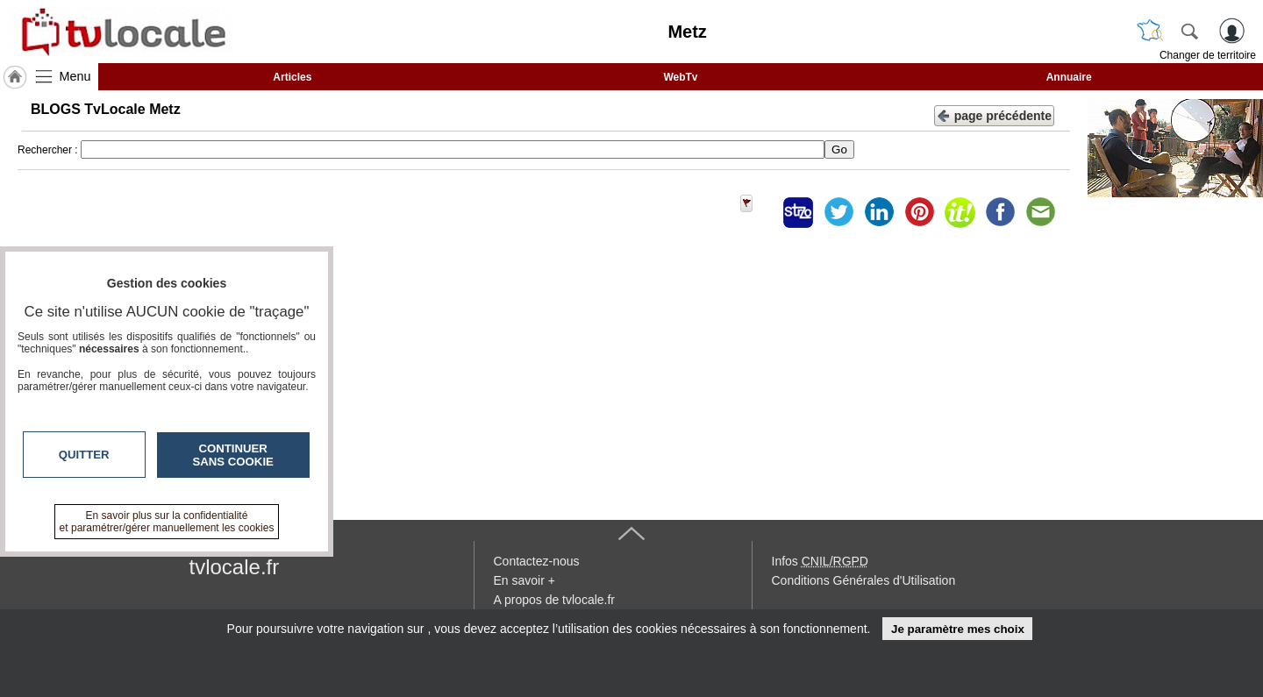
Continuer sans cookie (233, 455)
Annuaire (1069, 77)
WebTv (680, 77)
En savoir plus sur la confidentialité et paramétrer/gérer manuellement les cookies (167, 521)
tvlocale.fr (234, 567)
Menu (75, 76)
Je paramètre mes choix (957, 629)
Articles (292, 77)
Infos (820, 561)
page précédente (994, 114)
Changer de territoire (1208, 55)
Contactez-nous (537, 561)
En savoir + (524, 580)
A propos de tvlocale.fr (555, 600)
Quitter (84, 454)
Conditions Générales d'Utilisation (864, 580)
